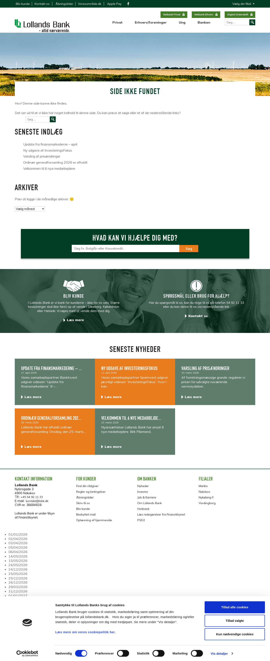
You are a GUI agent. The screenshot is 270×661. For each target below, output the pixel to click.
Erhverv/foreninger (151, 25)
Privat (117, 25)
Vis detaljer (219, 652)
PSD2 (141, 521)
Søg (189, 251)
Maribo (204, 488)
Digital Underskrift (237, 14)
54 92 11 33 (235, 305)
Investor (142, 494)
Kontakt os (42, 4)
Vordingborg (207, 505)
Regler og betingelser (91, 494)
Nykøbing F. (207, 499)
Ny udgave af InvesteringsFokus (47, 153)
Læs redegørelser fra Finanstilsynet (161, 516)
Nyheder (143, 488)
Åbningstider (64, 4)
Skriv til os (83, 505)
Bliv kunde (23, 4)
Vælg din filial (241, 4)
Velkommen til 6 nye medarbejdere (49, 171)
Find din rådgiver (88, 488)
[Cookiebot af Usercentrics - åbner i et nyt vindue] (27, 653)
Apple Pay (114, 4)
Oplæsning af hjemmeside (94, 521)
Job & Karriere (147, 499)
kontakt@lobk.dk (37, 503)
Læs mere (75, 322)
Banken (204, 25)
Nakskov (205, 494)
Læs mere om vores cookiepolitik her (85, 631)
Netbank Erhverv (203, 14)
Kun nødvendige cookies (235, 633)
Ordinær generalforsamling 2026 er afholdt (55, 165)
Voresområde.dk (89, 4)
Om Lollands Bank (150, 505)
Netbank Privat (171, 14)
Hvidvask (143, 510)
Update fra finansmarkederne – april (50, 147)
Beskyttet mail (86, 516)
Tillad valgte (235, 620)
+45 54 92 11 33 (33, 500)
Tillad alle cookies (234, 606)
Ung (182, 25)
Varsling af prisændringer (41, 159)
